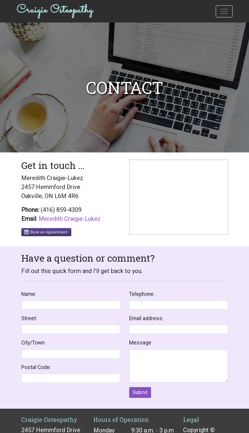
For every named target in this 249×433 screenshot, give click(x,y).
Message (140, 343)
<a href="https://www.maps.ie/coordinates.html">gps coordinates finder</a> (178, 197)
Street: (29, 318)
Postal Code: (36, 367)
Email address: (146, 318)
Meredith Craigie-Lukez (70, 218)
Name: (28, 294)
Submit (140, 392)
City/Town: (33, 343)
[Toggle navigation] (224, 11)
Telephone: (142, 294)
